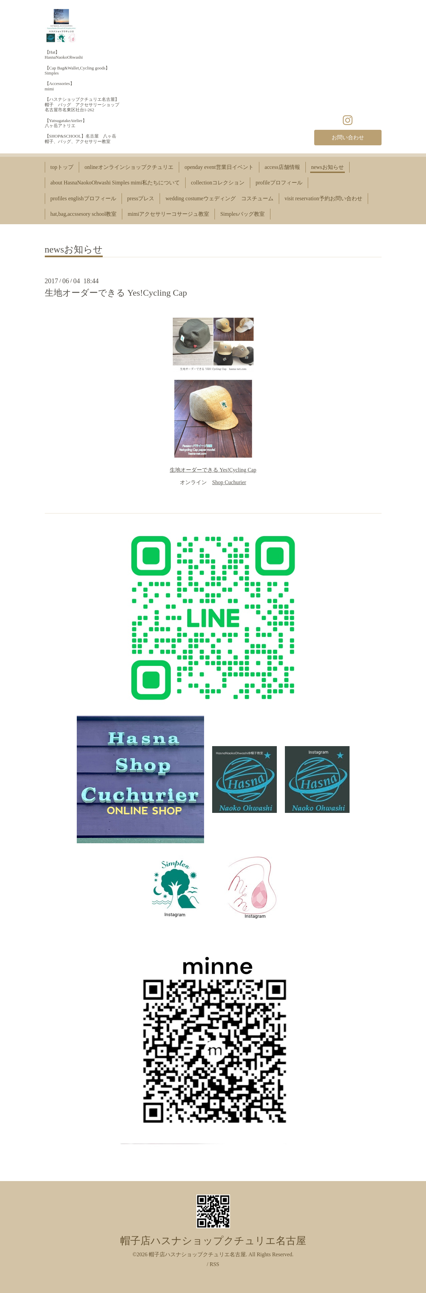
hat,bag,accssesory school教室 (84, 214)
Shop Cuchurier (229, 482)
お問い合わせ (348, 137)
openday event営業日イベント (219, 167)
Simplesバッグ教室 (242, 214)
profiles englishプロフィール (83, 198)
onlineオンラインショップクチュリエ (129, 167)
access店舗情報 (282, 167)
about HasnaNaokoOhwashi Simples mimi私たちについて (115, 182)
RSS (214, 1264)
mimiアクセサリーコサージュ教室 (168, 214)
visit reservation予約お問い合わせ (323, 198)
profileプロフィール (279, 182)
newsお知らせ (327, 167)
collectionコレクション (217, 182)
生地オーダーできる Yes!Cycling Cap (116, 293)
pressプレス (141, 198)
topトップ (62, 167)
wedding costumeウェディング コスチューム (219, 198)
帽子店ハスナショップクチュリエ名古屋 (213, 1240)
